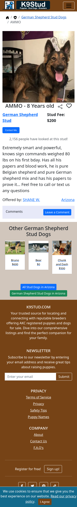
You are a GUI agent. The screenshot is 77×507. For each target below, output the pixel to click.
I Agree (45, 502)
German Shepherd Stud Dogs (43, 17)
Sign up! (53, 469)
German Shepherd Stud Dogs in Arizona (38, 293)
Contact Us (38, 441)
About (38, 434)
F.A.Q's (38, 447)
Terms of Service (38, 397)
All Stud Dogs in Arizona (38, 287)
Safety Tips (38, 410)
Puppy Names (38, 417)
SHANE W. (31, 199)
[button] (69, 105)
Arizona (68, 199)
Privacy (38, 404)
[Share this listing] (60, 106)
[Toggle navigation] (69, 6)
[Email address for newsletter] (30, 377)
